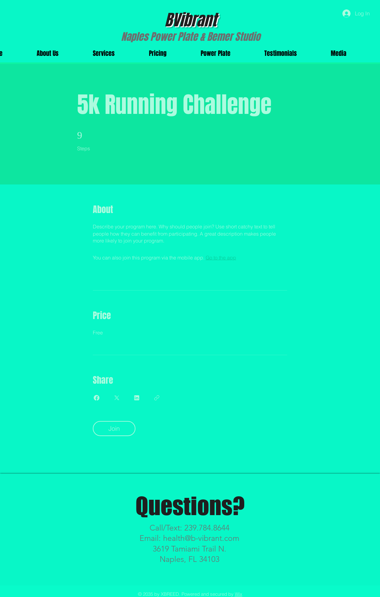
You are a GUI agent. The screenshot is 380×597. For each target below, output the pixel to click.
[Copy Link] (157, 398)
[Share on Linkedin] (136, 398)
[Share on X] (116, 398)
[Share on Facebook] (96, 398)
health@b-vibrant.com (201, 538)
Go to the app (221, 257)
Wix (238, 594)
